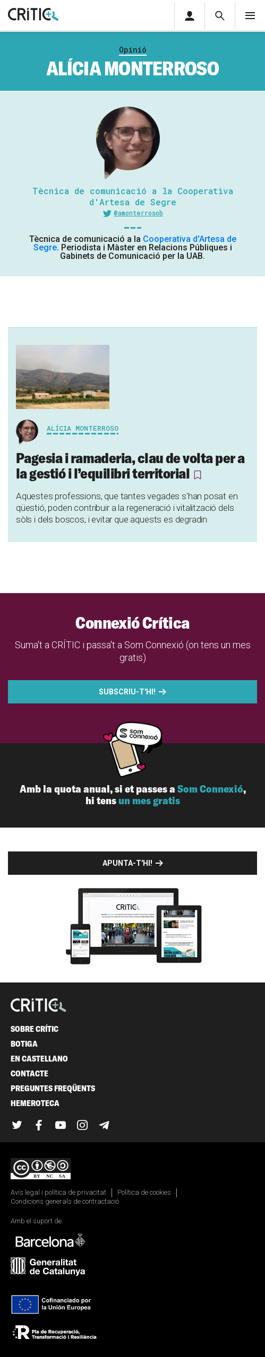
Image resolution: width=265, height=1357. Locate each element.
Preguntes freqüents (53, 1088)
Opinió (133, 50)
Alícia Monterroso (82, 428)
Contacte (29, 1073)
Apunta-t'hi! (127, 863)
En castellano (39, 1059)
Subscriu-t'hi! (127, 692)
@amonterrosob (138, 212)
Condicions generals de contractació (65, 1201)
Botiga (24, 1044)
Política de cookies (144, 1192)
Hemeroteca (35, 1103)
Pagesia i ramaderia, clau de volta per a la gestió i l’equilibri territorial (130, 465)
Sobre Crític (34, 1029)
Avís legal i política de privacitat (58, 1192)
